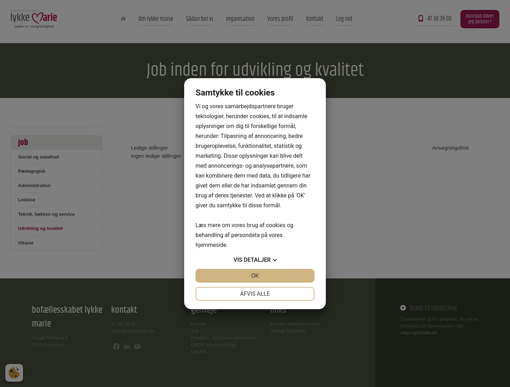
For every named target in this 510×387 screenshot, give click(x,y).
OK (255, 275)
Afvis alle (255, 293)
